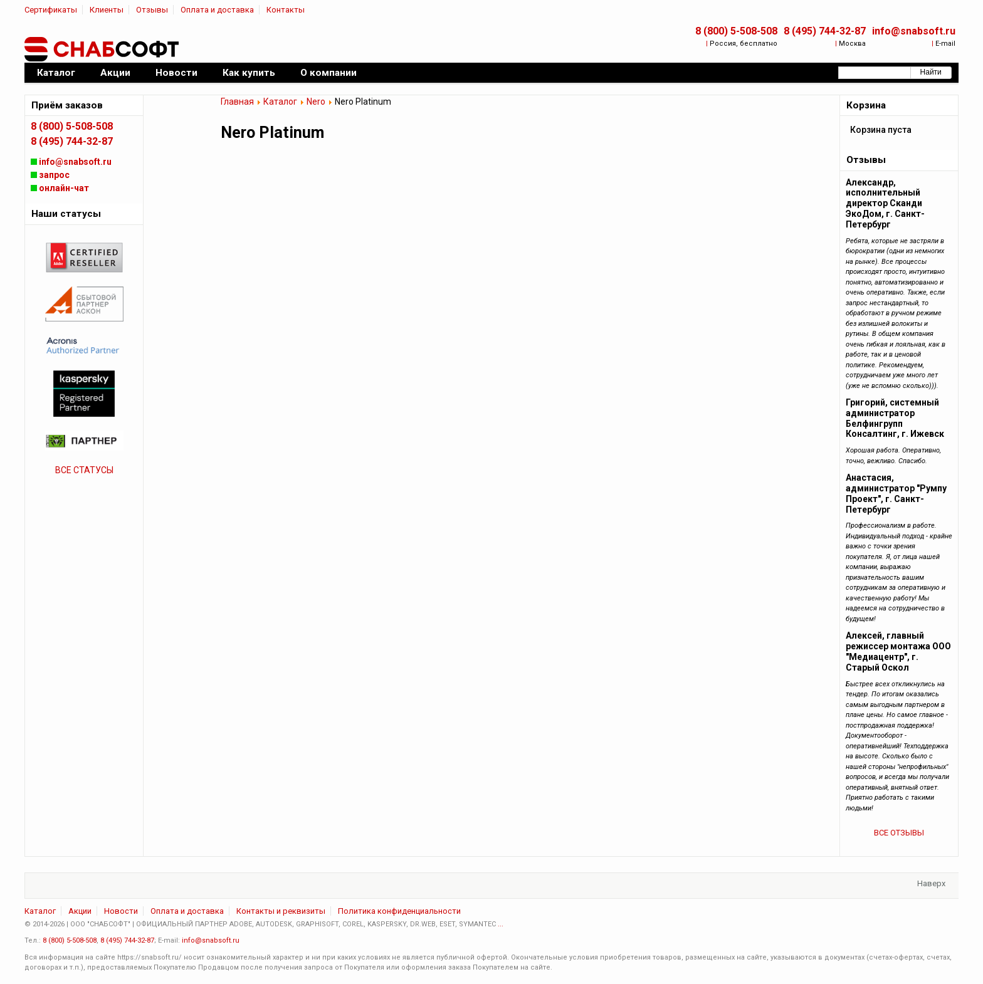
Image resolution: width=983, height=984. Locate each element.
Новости (121, 911)
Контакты (285, 9)
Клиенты (107, 9)
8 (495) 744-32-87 (825, 31)
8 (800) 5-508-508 (736, 31)
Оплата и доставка (217, 9)
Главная (237, 102)
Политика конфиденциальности (399, 911)
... (500, 924)
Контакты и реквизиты (280, 911)
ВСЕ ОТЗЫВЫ (899, 832)
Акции (80, 911)
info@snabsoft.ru (913, 31)
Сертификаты (50, 9)
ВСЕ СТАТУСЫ (84, 470)
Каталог (280, 102)
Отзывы (152, 9)
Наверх (931, 883)
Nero (316, 102)
